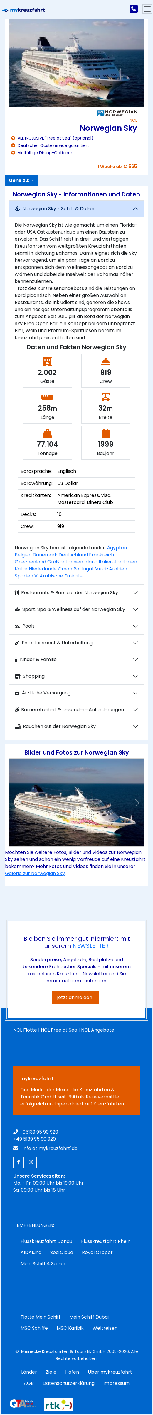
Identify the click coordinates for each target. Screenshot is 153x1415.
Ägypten (117, 547)
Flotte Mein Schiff (40, 1317)
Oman (65, 568)
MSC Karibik (70, 1328)
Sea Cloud (61, 1252)
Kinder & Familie (36, 659)
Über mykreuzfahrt (110, 1372)
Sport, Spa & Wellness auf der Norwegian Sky (70, 609)
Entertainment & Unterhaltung (54, 642)
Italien (106, 561)
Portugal (83, 568)
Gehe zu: (20, 180)
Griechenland (30, 561)
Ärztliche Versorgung (42, 692)
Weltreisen (105, 1328)
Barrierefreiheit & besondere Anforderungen (69, 709)
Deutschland (73, 554)
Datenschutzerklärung (69, 1383)
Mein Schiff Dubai (89, 1317)
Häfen (72, 1372)
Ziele (51, 1372)
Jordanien (125, 561)
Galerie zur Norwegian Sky (35, 873)
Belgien (23, 554)
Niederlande (43, 568)
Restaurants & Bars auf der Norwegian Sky (66, 592)
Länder (29, 1372)
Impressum (116, 1383)
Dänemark (45, 554)
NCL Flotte (25, 1030)
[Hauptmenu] (147, 9)
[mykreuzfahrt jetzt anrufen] (134, 9)
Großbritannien (65, 561)
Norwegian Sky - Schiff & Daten (54, 208)
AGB (29, 1383)
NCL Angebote (97, 1030)
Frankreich (101, 554)
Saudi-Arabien (110, 568)
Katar (21, 568)
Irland (90, 561)
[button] (15, 802)
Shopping (30, 676)
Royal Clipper (97, 1252)
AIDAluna (31, 1252)
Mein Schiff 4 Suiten (43, 1263)
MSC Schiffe (34, 1328)
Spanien (24, 576)
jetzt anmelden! (75, 997)
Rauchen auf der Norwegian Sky (55, 726)
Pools (25, 626)
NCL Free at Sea (59, 1030)
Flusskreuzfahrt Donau (46, 1241)
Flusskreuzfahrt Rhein (105, 1241)
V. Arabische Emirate (58, 576)
